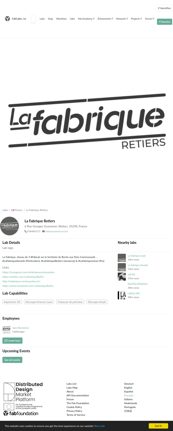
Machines (61, 18)
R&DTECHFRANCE (138, 284)
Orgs (50, 18)
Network (122, 18)
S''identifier (164, 8)
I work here (12, 340)
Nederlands (130, 403)
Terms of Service (76, 414)
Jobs (72, 18)
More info (99, 426)
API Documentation (78, 395)
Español (128, 391)
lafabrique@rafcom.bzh (56, 231)
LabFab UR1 (134, 293)
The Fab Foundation (78, 403)
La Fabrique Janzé (137, 255)
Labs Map (72, 387)
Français (128, 395)
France (16, 209)
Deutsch (129, 383)
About (70, 391)
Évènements (105, 18)
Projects (136, 18)
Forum (149, 18)
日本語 (128, 410)
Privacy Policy (74, 410)
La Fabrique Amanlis (138, 265)
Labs (42, 18)
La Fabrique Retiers (37, 209)
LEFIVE (131, 274)
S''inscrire (164, 21)
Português (130, 406)
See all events (12, 359)
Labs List (71, 383)
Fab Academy (86, 18)
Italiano (128, 399)
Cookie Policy (74, 406)
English (128, 387)
